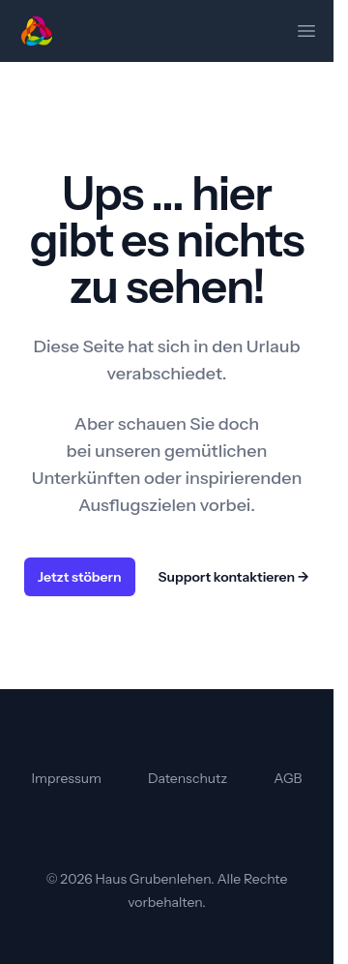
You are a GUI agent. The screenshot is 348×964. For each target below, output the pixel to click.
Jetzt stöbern (80, 577)
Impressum (67, 778)
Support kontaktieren (234, 577)
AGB (288, 778)
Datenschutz (187, 778)
